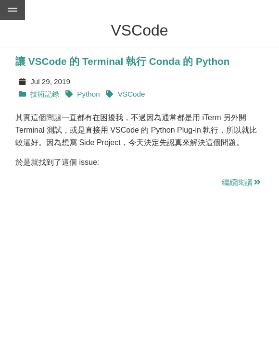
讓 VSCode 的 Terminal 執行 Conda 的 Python (122, 61)
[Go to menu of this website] (12, 10)
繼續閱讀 (242, 182)
